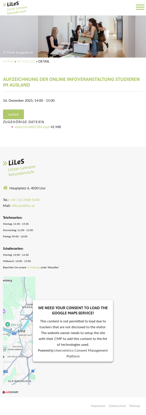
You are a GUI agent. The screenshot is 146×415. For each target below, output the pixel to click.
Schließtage (33, 267)
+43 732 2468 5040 (24, 200)
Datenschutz (117, 406)
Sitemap (134, 406)
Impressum (98, 406)
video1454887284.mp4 (33, 127)
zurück (13, 114)
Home (8, 61)
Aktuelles (26, 61)
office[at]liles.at (23, 205)
